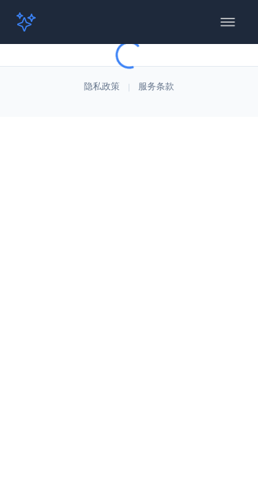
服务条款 (156, 86)
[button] (33, 22)
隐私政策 (102, 86)
